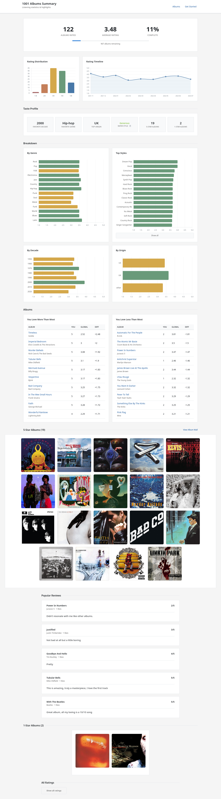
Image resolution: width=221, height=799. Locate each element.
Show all (155, 235)
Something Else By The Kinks (131, 403)
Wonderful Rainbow (38, 412)
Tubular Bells (34, 359)
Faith (30, 403)
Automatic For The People (129, 332)
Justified (51, 629)
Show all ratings (54, 790)
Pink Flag (121, 412)
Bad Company (35, 385)
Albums (176, 6)
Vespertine (33, 376)
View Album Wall (190, 429)
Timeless (32, 332)
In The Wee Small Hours (40, 394)
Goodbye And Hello (57, 653)
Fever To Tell (123, 394)
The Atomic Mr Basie (127, 341)
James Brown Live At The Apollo (132, 368)
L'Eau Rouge (123, 376)
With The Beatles (56, 701)
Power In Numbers (126, 350)
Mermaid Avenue (36, 368)
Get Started (190, 6)
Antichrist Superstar (127, 359)
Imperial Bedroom (37, 341)
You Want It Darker (126, 385)
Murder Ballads (35, 350)
